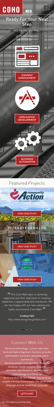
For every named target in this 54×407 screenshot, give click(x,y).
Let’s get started (27, 36)
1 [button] (22, 329)
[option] (27, 308)
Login (34, 402)
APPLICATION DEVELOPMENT (27, 118)
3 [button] (31, 329)
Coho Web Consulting (3, 3)
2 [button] (27, 329)
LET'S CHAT (27, 393)
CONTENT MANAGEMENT (27, 76)
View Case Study (27, 213)
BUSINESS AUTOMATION (27, 160)
